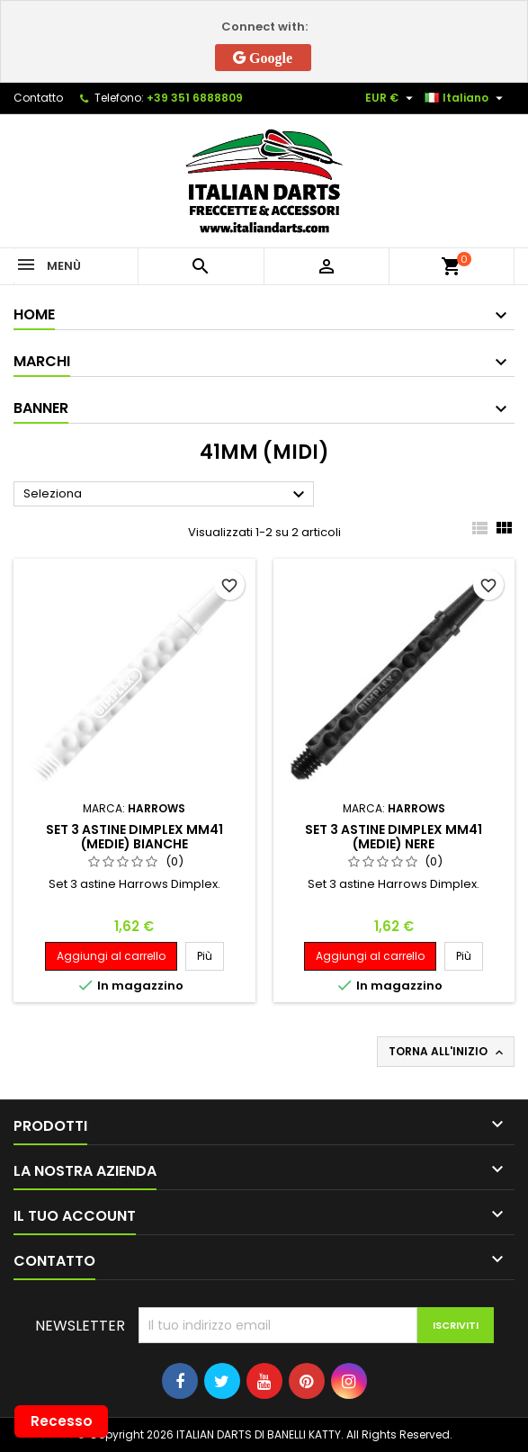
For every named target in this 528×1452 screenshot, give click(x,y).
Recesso (62, 1421)
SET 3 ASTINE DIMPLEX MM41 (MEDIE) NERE (393, 836)
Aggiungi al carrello (111, 956)
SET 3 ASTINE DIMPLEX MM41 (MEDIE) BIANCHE (134, 836)
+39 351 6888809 (195, 97)
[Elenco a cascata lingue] (466, 98)
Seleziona (166, 495)
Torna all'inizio (447, 1052)
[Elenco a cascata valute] (391, 98)
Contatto (38, 97)
